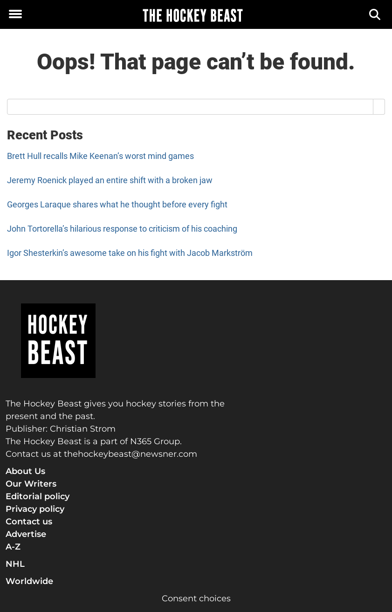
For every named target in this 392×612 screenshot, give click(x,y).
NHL (15, 564)
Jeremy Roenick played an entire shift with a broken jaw (110, 180)
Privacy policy (35, 509)
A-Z (13, 547)
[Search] (375, 15)
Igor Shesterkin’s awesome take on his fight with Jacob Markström (130, 253)
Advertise (26, 534)
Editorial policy (37, 496)
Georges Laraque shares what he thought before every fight (117, 204)
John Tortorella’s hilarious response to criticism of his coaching (122, 229)
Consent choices (196, 598)
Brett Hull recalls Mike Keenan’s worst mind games (100, 156)
